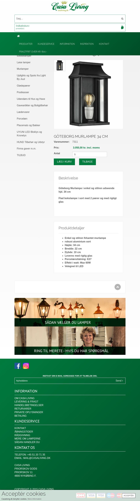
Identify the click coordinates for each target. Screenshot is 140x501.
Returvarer (22, 408)
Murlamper (23, 69)
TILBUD (21, 155)
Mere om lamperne (27, 438)
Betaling (20, 415)
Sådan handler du (27, 442)
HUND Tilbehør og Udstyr (31, 142)
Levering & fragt (26, 401)
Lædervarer (23, 112)
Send (119, 380)
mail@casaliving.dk (36, 458)
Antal (57, 153)
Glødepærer (23, 85)
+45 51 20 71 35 (36, 454)
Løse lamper (24, 62)
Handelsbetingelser (28, 405)
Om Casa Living (24, 398)
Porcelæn (22, 118)
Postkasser (23, 92)
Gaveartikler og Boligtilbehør (32, 105)
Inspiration (87, 44)
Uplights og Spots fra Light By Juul (31, 77)
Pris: (56, 147)
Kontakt (104, 44)
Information (67, 44)
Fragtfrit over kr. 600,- (33, 51)
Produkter (25, 44)
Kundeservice (46, 44)
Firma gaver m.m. (26, 148)
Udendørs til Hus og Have (31, 99)
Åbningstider (23, 431)
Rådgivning (22, 435)
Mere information (34, 499)
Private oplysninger (28, 412)
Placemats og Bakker (28, 125)
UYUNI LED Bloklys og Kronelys (29, 134)
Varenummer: (62, 141)
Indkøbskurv (70, 27)
